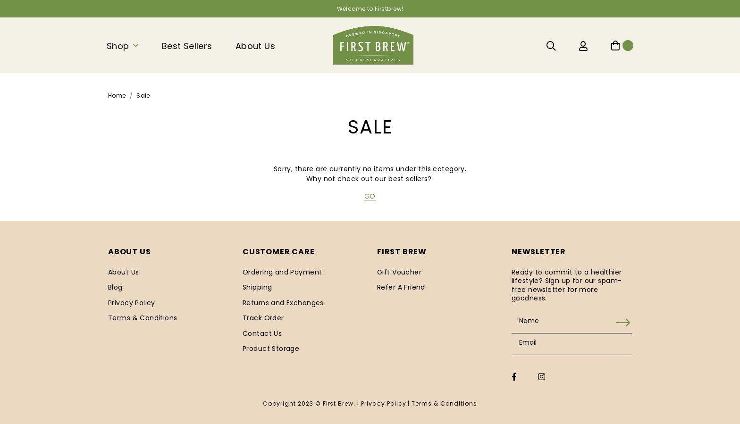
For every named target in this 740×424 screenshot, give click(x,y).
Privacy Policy (131, 303)
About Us (255, 46)
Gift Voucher (399, 272)
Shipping (257, 287)
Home (117, 95)
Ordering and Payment (282, 272)
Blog (115, 287)
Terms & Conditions (142, 318)
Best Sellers (187, 46)
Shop (118, 46)
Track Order (263, 318)
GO (370, 196)
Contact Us (262, 333)
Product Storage (271, 348)
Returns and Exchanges (283, 303)
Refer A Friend (401, 287)
